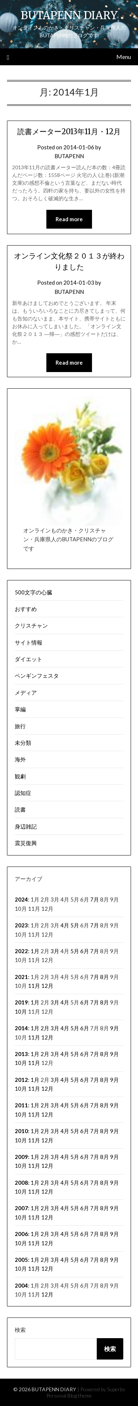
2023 (21, 925)
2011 (21, 1105)
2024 (21, 899)
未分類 (23, 742)
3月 (54, 951)
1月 (35, 951)
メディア (26, 692)
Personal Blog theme (69, 1395)
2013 (21, 1054)
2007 (21, 1208)
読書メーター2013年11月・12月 (69, 131)
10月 (21, 1011)
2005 (21, 1259)
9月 (114, 1028)
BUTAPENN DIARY (69, 15)
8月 (104, 976)
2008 (21, 1182)
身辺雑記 (26, 826)
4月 (64, 925)
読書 (20, 809)
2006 (21, 1233)
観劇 (20, 776)
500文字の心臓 (33, 592)
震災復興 (26, 843)
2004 (21, 1285)
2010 (21, 1131)
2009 (21, 1156)
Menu (123, 56)
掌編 (20, 709)
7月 (94, 899)
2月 (44, 1028)
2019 (21, 1002)
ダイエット (28, 659)
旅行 (20, 726)
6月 (84, 951)
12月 (47, 985)
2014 (21, 1028)
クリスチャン (31, 625)
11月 (34, 985)
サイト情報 (28, 642)
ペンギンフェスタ (37, 675)
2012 (21, 1079)
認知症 (23, 792)
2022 (21, 951)
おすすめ (26, 608)
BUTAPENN (69, 156)
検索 (20, 1329)
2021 (21, 976)
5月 (74, 925)
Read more (69, 219)
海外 (20, 759)
